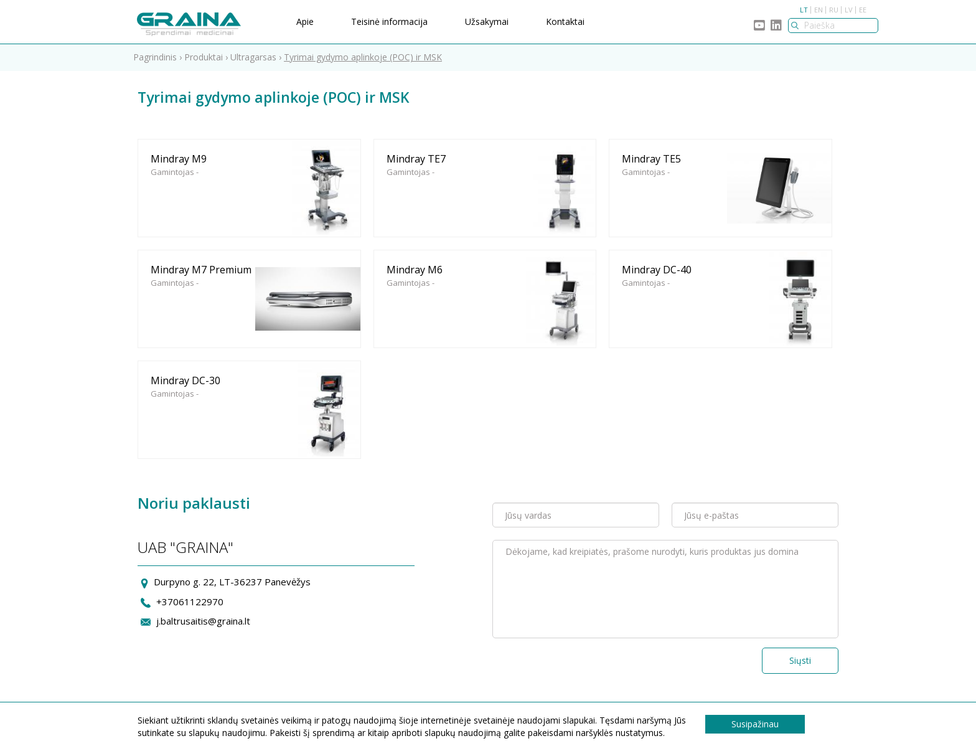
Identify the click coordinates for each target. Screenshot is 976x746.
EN (818, 9)
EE (862, 9)
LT (804, 9)
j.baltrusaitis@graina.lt (203, 621)
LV (849, 9)
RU (833, 9)
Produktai (203, 57)
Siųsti (800, 660)
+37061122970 (189, 601)
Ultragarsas (253, 57)
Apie (305, 21)
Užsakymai (487, 21)
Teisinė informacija (389, 21)
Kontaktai (565, 21)
